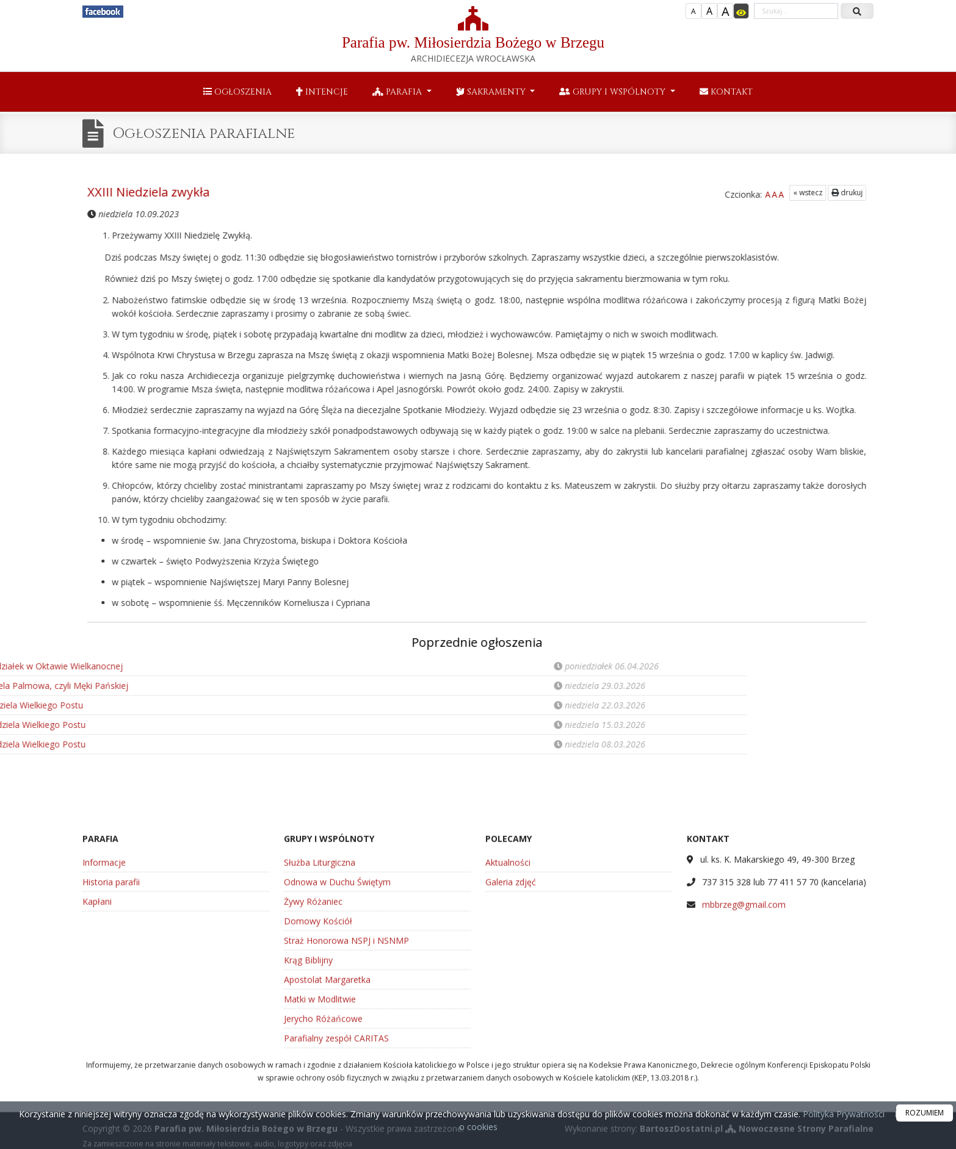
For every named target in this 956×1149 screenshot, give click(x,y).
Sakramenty (492, 92)
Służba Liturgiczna (319, 994)
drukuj (801, 192)
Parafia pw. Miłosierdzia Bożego (473, 35)
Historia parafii (111, 1014)
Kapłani (97, 1033)
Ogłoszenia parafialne (203, 133)
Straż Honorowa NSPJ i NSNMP (346, 1072)
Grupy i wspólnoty (613, 92)
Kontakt (726, 92)
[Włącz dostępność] (741, 11)
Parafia (398, 92)
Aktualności (508, 994)
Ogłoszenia (237, 92)
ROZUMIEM (924, 1113)
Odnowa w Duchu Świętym (337, 1014)
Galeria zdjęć (510, 1014)
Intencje (322, 92)
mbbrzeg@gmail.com (744, 1036)
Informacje (104, 994)
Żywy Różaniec (313, 1033)
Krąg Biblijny (308, 1092)
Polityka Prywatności (842, 1114)
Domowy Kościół (318, 1053)
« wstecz (762, 192)
